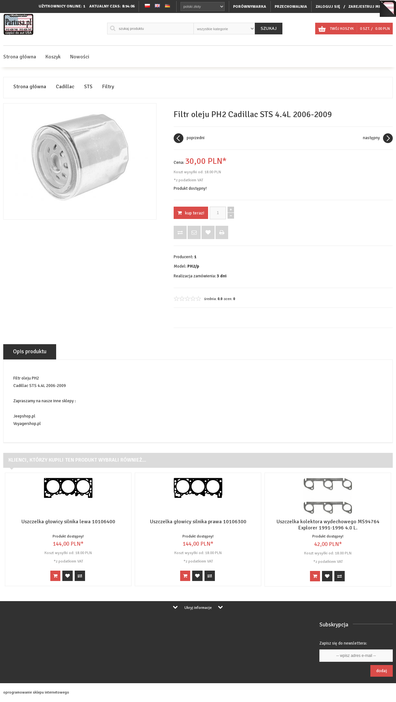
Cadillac (65, 87)
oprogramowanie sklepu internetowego (36, 692)
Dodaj (381, 670)
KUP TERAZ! (191, 213)
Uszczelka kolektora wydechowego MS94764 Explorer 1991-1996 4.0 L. (328, 524)
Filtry (108, 87)
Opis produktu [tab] (29, 351)
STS (88, 87)
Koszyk (53, 57)
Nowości (79, 57)
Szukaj (269, 28)
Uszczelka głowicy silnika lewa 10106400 (68, 521)
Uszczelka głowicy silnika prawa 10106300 (198, 521)
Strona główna (19, 57)
